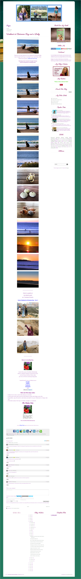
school (69, 145)
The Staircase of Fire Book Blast (35, 544)
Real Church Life (55, 102)
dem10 (61, 167)
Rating (12, 443)
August (31, 529)
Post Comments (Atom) (15, 509)
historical (64, 143)
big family (63, 138)
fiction (67, 142)
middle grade (62, 144)
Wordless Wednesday (10, 436)
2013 (30, 570)
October (31, 526)
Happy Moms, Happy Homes (57, 99)
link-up (36, 434)
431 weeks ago (16, 445)
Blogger (67, 167)
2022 (30, 516)
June (31, 532)
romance (63, 145)
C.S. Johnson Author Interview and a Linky (37, 547)
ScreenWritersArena (69, 575)
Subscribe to (12, 502)
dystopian (65, 141)
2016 (30, 565)
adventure (53, 138)
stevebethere (11, 458)
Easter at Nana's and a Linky (35, 556)
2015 (30, 567)
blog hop (32, 434)
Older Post (47, 507)
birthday (68, 138)
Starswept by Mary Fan (34, 539)
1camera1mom (55, 98)
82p (14, 458)
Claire (9, 477)
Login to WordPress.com (25, 497)
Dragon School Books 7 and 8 (35, 549)
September (32, 528)
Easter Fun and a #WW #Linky (62, 127)
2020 (30, 519)
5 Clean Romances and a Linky (35, 555)
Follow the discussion (48, 441)
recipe (59, 145)
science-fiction (53, 146)
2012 (30, 571)
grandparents (59, 143)
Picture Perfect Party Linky (41, 434)
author (59, 138)
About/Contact (9, 29)
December (32, 523)
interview (53, 144)
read (55, 145)
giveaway (52, 143)
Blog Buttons (9, 30)
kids (57, 144)
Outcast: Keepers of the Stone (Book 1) (36, 542)
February (32, 560)
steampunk (59, 146)
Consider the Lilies (55, 101)
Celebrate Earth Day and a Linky (35, 552)
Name (7, 498)
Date (10, 443)
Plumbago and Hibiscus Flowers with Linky (37, 545)
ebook (70, 141)
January (31, 561)
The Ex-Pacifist (60, 110)
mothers (67, 144)
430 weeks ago (17, 458)
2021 (30, 517)
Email (21, 498)
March (31, 558)
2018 (30, 522)
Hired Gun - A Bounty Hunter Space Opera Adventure (37, 538)
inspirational (70, 143)
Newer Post (8, 507)
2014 (30, 568)
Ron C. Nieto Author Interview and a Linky (37, 541)
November (32, 525)
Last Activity (16, 443)
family (55, 142)
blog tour (60, 140)
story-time (65, 146)
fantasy (61, 142)
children (59, 141)
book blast (65, 140)
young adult (53, 147)
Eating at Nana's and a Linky (34, 553)
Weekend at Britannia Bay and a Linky (36, 550)
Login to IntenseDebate (18, 497)
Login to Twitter (31, 497)
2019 (30, 520)
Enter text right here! (27, 493)
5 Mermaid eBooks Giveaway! (59, 123)
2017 (30, 563)
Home (8, 28)
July (31, 531)
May (31, 534)
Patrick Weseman (11, 445)
